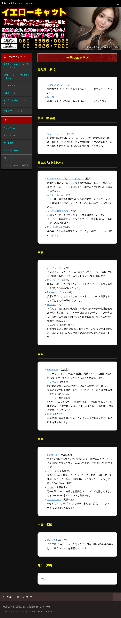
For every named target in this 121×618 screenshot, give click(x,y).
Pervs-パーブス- (55, 292)
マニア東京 (53, 325)
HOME (8, 597)
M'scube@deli (54, 227)
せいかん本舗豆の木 (57, 211)
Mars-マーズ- (54, 280)
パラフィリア (54, 268)
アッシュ (51, 398)
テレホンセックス (11, 85)
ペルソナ (51, 304)
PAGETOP (117, 597)
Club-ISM (52, 540)
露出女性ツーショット (13, 111)
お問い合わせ (9, 135)
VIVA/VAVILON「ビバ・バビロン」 (65, 178)
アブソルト (53, 382)
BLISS (50, 97)
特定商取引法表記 (11, 150)
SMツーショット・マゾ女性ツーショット (16, 76)
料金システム (9, 128)
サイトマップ (26, 597)
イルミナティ (54, 499)
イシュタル (53, 471)
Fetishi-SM (52, 455)
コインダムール (55, 195)
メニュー (118, 4)
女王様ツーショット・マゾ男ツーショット (16, 65)
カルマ (50, 487)
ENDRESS (52, 369)
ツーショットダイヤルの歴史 (16, 165)
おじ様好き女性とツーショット (16, 101)
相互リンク (8, 158)
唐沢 (49, 414)
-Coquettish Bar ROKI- (58, 85)
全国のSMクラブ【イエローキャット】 (18, 3)
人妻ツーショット (11, 93)
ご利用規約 (8, 143)
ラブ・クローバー (56, 134)
